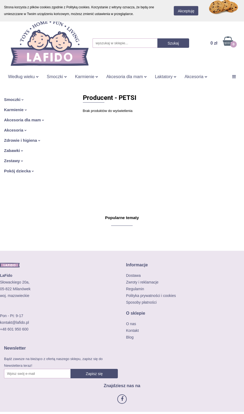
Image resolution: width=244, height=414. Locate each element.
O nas (131, 324)
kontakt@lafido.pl (14, 322)
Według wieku (23, 76)
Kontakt (132, 330)
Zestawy (13, 160)
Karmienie (86, 76)
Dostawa (133, 275)
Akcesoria (196, 76)
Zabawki (13, 150)
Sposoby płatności (141, 302)
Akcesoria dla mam (126, 76)
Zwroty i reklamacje (142, 282)
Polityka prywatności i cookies (151, 295)
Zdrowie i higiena (22, 140)
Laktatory (165, 76)
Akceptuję (186, 11)
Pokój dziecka (19, 171)
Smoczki (57, 76)
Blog (130, 337)
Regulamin (135, 289)
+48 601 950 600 (14, 329)
